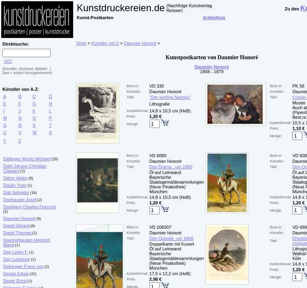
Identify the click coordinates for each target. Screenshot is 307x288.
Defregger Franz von (23, 266)
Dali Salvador (16, 192)
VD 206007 (160, 227)
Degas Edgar (16, 273)
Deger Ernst (15, 280)
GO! (8, 61)
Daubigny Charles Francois (29, 206)
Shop (81, 43)
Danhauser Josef (19, 199)
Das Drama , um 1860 (171, 166)
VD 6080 (158, 155)
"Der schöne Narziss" (170, 97)
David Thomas (17, 232)
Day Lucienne (16, 259)
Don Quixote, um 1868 (171, 238)
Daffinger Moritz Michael (26, 158)
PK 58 (298, 86)
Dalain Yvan (15, 185)
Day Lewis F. (15, 252)
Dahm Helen (15, 178)
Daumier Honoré (19, 218)
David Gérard (16, 225)
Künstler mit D (105, 43)
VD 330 (157, 86)
